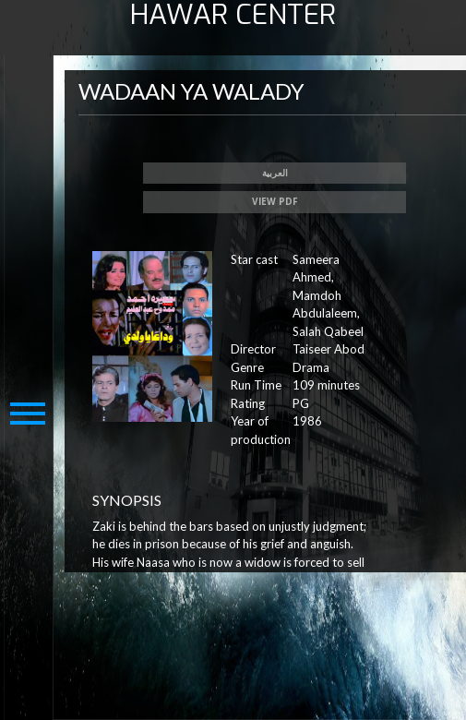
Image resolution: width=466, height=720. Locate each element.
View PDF (275, 201)
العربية (275, 172)
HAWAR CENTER (233, 15)
